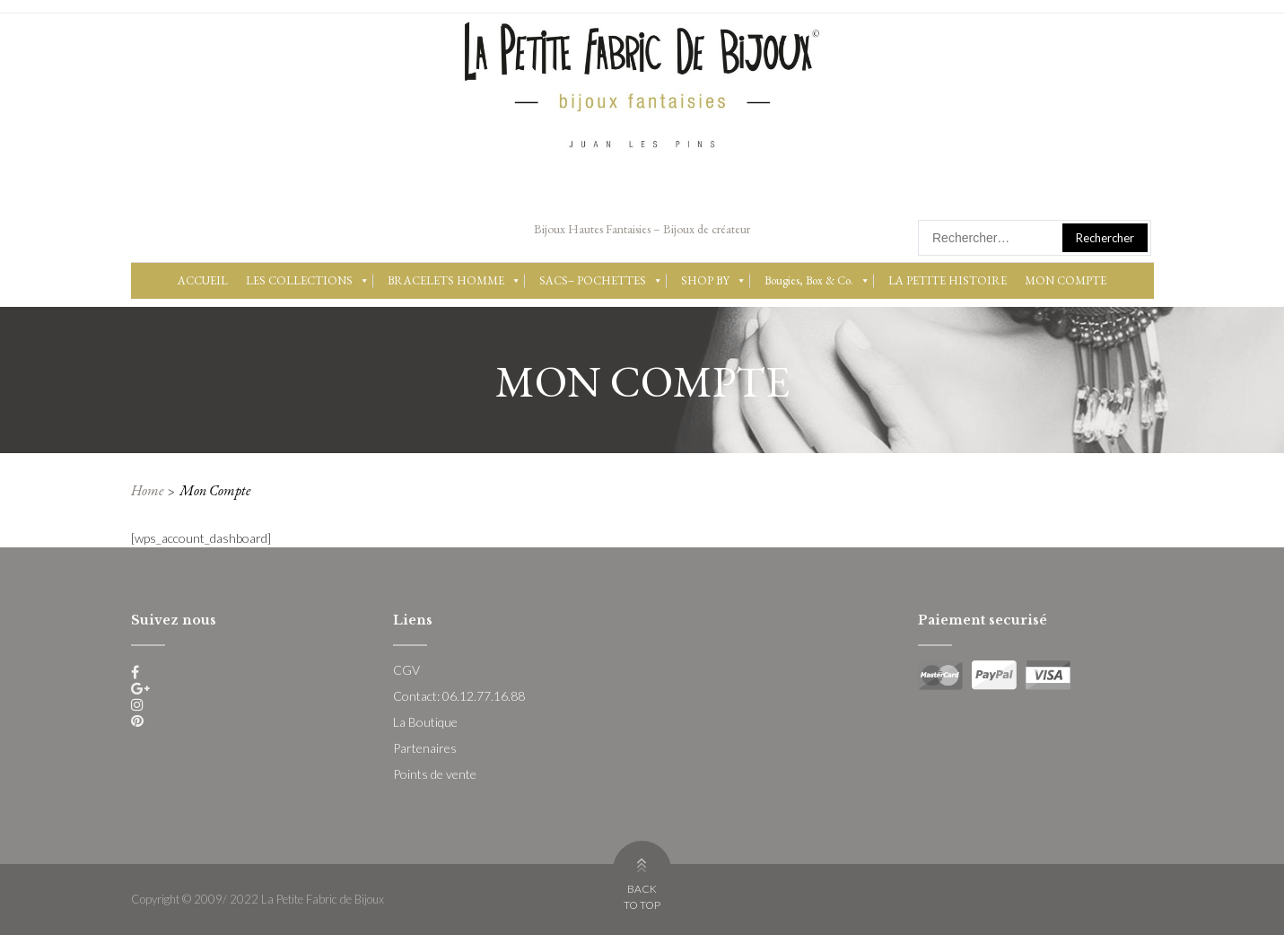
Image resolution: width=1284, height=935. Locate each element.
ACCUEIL (203, 280)
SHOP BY (714, 280)
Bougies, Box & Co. (817, 280)
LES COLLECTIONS (308, 280)
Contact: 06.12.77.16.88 (459, 695)
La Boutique (425, 722)
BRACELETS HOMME (454, 280)
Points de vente (434, 774)
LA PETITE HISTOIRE (947, 280)
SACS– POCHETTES (601, 280)
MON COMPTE (1065, 280)
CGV (406, 669)
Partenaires (425, 748)
